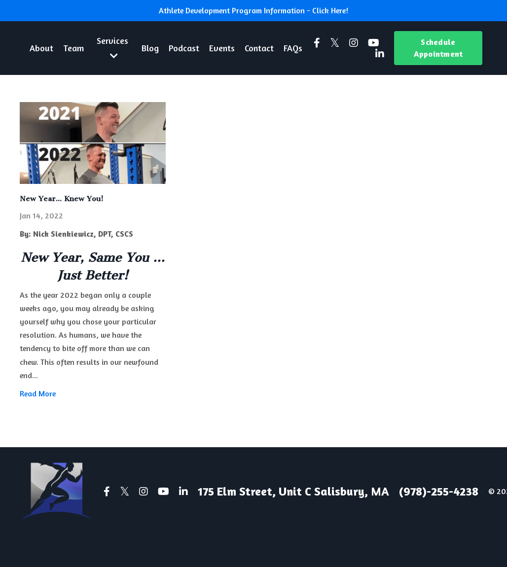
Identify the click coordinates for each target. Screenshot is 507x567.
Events (222, 47)
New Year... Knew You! (62, 198)
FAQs (293, 47)
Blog (150, 47)
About (41, 47)
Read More (38, 393)
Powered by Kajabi (458, 541)
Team (73, 47)
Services (112, 48)
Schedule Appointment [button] (438, 48)
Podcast (184, 47)
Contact (259, 47)
